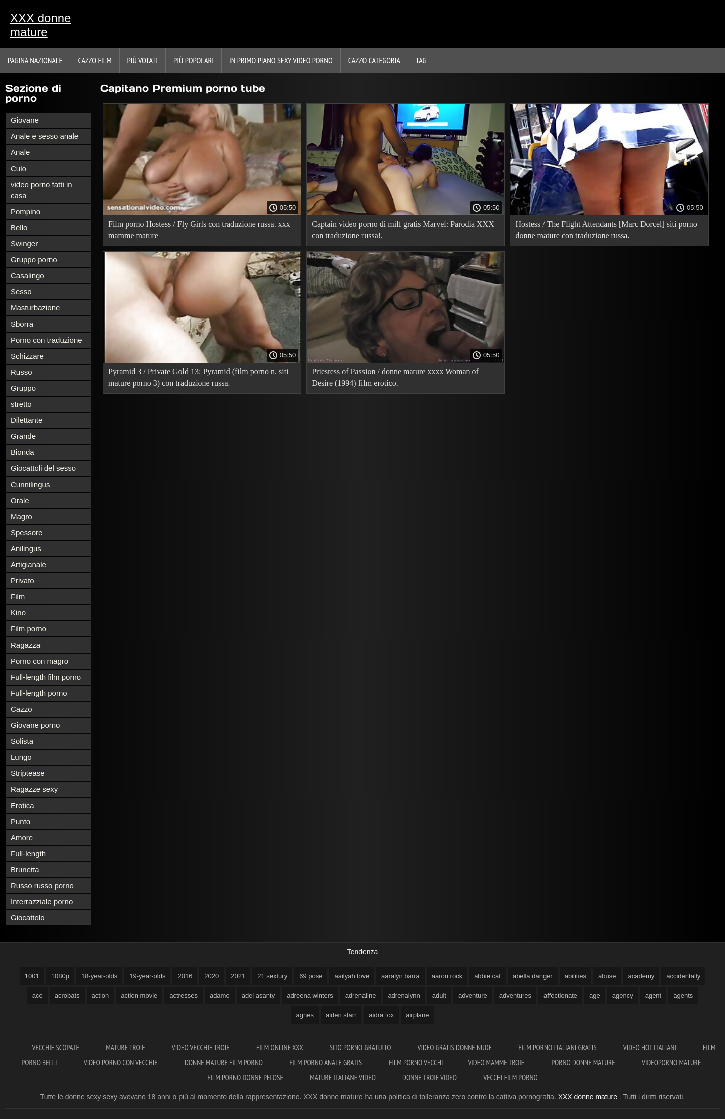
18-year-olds (99, 976)
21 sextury (272, 976)
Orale (20, 500)
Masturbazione (35, 307)
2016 (184, 976)
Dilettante (26, 420)
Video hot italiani (650, 1047)
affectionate (560, 995)
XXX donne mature (40, 25)
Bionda (22, 452)
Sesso (21, 291)
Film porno (28, 628)
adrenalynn (404, 995)
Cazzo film (94, 60)
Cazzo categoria (374, 60)
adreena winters (310, 995)
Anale (20, 152)
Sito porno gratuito (360, 1047)
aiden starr (341, 1015)
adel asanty (258, 995)
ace (37, 995)
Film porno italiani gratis (558, 1047)
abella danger (533, 976)
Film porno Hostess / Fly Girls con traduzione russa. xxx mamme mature (199, 230)
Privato (22, 580)
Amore (22, 837)
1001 (32, 976)
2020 (211, 976)
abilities (575, 976)
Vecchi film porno (510, 1077)
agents (683, 995)
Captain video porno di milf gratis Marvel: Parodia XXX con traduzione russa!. (403, 230)
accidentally (683, 976)
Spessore (26, 532)
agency (622, 995)
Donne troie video (430, 1077)
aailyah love (351, 976)
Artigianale (28, 564)
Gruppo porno (34, 259)
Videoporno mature (671, 1062)
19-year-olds (147, 976)
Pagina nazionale (35, 60)
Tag (421, 60)
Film (18, 596)
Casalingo (27, 275)
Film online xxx (280, 1047)
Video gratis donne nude (456, 1047)
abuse (607, 976)
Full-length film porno (46, 677)
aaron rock (447, 976)
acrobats (67, 995)
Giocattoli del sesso (43, 468)
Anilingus (26, 548)
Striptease (28, 773)
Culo (18, 168)
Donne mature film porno (224, 1062)
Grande (23, 436)
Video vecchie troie (201, 1047)
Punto (20, 821)
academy (641, 976)
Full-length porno (39, 693)
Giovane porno (35, 725)
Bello (19, 227)
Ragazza (25, 645)
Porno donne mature (584, 1062)
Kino (18, 612)
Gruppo (23, 388)
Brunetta (25, 869)
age (594, 995)
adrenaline (360, 995)
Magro (21, 516)
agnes (305, 1015)
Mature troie (126, 1047)
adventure (472, 995)
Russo (21, 372)
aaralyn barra (400, 976)
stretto (21, 404)
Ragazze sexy (34, 789)
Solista (22, 741)
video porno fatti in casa (41, 190)
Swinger (24, 243)
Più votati (142, 60)
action (100, 995)
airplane (417, 1015)
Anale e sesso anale (44, 136)
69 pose (310, 976)
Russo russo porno (42, 885)
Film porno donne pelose (246, 1077)
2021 (238, 976)
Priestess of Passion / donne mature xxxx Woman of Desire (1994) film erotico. (395, 377)
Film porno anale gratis (326, 1062)
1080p (60, 976)
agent (653, 995)
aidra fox (381, 1015)
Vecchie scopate (56, 1047)
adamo (220, 995)
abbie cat (487, 976)
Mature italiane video (343, 1077)
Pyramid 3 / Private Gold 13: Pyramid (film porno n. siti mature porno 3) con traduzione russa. (198, 377)
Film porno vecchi (416, 1062)
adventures (515, 995)
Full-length (28, 853)
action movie (139, 995)
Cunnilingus (30, 484)
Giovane (25, 120)
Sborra (22, 323)
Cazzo (21, 709)
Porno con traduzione (46, 340)
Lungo (21, 757)
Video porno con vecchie (121, 1062)
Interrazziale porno (42, 901)
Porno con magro (39, 661)
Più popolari (193, 60)
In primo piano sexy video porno (281, 60)
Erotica (22, 805)
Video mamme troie (497, 1062)
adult (439, 995)
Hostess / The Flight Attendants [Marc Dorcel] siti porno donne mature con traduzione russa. (606, 230)
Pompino (25, 211)
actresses (183, 995)
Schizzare (27, 356)
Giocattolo (28, 917)
